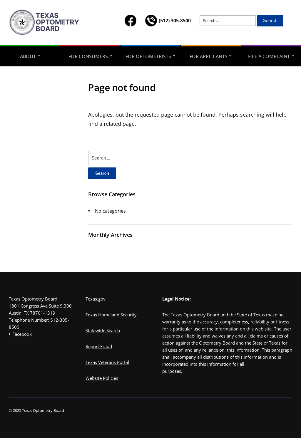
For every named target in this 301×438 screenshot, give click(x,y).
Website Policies (102, 378)
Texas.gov (96, 299)
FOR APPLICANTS (209, 56)
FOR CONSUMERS (88, 56)
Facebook (22, 334)
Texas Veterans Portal (107, 362)
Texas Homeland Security (111, 315)
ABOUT (28, 56)
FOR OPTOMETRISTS (148, 56)
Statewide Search (103, 330)
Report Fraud (99, 346)
